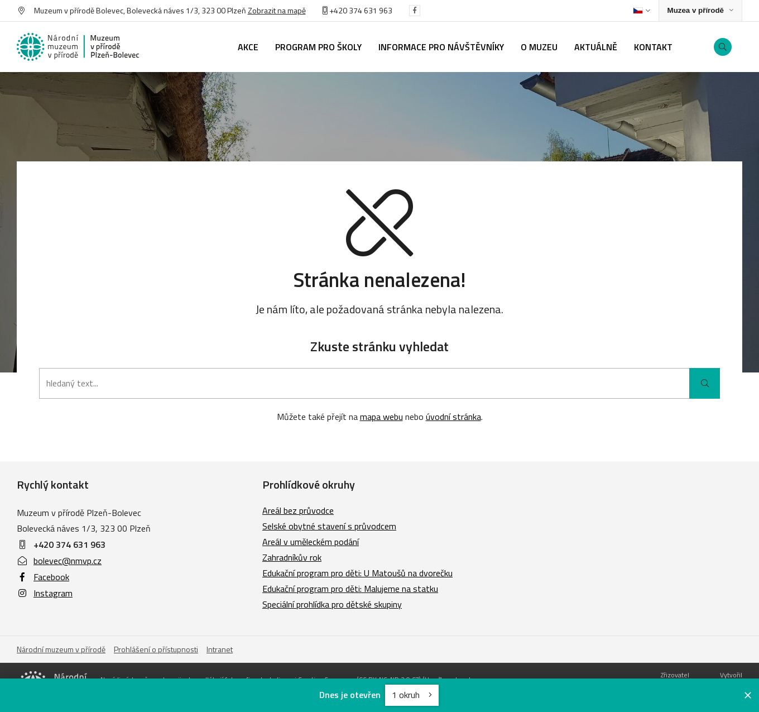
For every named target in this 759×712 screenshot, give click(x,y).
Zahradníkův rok (291, 557)
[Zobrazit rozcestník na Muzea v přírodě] (700, 11)
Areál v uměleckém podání (310, 541)
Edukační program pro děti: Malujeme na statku (350, 588)
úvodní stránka (453, 416)
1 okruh (412, 694)
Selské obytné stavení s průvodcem (329, 526)
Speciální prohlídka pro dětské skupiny (332, 604)
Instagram (45, 593)
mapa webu (381, 416)
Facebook (43, 577)
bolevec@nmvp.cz (59, 560)
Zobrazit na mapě (277, 10)
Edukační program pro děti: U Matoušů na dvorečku (357, 573)
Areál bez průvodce (298, 510)
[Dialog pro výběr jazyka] (642, 10)
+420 (336, 10)
